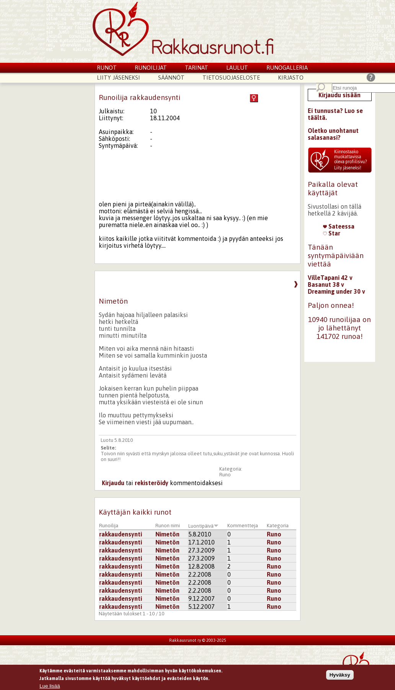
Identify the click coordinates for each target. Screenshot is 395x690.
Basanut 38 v (326, 284)
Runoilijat (151, 67)
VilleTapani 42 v (330, 277)
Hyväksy (340, 676)
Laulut (237, 67)
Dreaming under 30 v (336, 291)
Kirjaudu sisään (339, 95)
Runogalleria (287, 67)
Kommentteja (242, 525)
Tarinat (196, 67)
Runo (225, 474)
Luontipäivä (203, 526)
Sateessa (338, 226)
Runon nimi (167, 525)
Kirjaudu (113, 482)
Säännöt (171, 77)
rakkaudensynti (120, 534)
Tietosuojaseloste (231, 77)
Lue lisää (49, 687)
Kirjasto (291, 77)
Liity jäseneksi (118, 77)
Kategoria (278, 525)
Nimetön (167, 534)
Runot (107, 67)
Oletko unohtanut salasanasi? (333, 134)
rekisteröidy (151, 482)
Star (331, 233)
